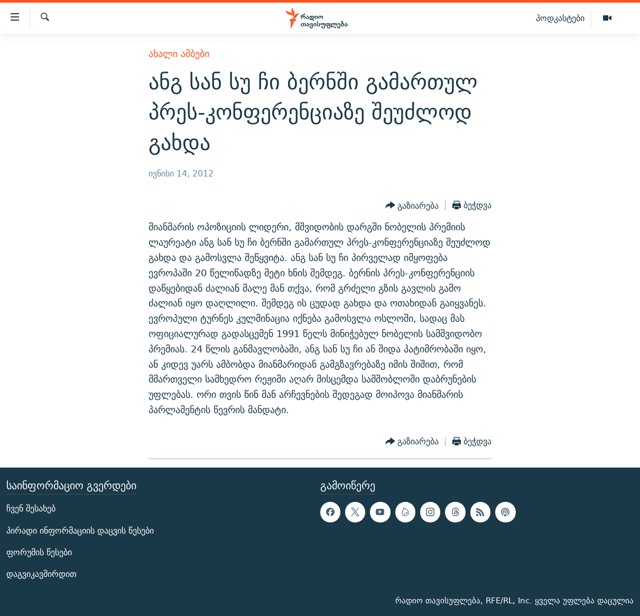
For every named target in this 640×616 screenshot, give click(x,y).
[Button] (412, 205)
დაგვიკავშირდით (41, 574)
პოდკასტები (560, 18)
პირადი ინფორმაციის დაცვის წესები (80, 530)
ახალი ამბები (179, 53)
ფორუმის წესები (39, 551)
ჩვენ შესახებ (30, 508)
